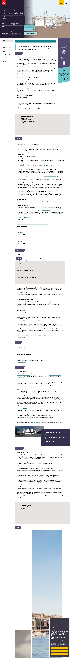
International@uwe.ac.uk (22, 236)
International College (46, 210)
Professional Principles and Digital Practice (27, 277)
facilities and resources (34, 419)
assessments (26, 337)
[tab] (19, 259)
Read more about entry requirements (24, 217)
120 (11, 26)
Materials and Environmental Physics (26, 280)
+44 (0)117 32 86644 (21, 245)
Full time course (21, 347)
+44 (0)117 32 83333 (21, 241)
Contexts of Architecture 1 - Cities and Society (28, 274)
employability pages (24, 495)
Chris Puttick (19, 33)
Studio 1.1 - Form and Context (24, 267)
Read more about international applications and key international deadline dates (32, 224)
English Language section (47, 165)
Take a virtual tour (50, 441)
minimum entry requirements (50, 176)
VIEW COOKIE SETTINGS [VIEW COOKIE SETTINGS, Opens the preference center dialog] (59, 653)
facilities (25, 408)
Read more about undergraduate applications (26, 221)
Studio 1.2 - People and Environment (25, 270)
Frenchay (11, 28)
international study (50, 207)
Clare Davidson (13, 33)
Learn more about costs (21, 362)
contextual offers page (32, 156)
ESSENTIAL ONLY (59, 651)
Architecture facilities (36, 422)
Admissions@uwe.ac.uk (22, 232)
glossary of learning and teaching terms (29, 312)
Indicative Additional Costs (24, 351)
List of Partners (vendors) (55, 645)
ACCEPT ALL (59, 648)
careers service (27, 488)
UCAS (11, 20)
